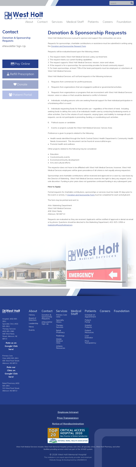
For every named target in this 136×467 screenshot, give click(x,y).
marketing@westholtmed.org (60, 225)
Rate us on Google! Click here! (11, 345)
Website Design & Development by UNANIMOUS (68, 460)
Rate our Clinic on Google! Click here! (11, 372)
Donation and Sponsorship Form (81, 195)
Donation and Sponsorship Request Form (68, 46)
